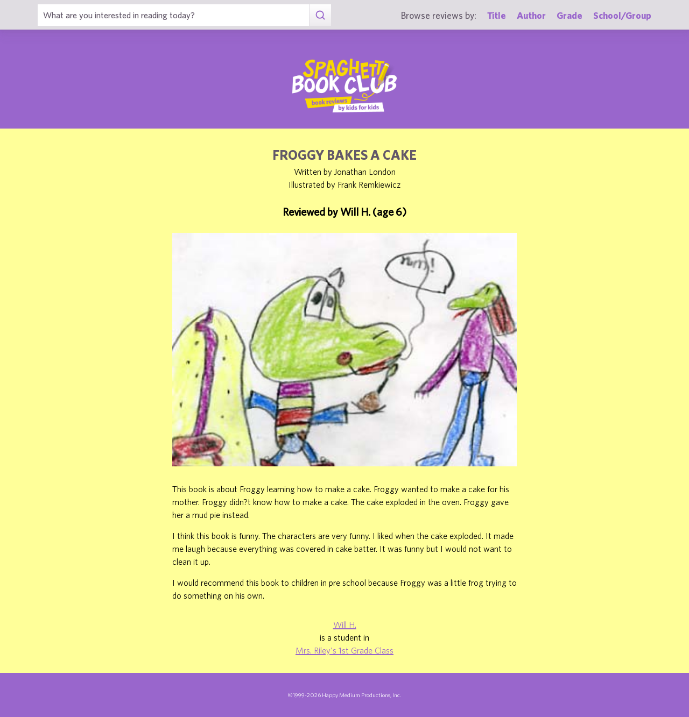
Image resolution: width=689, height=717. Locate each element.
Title (496, 15)
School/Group (622, 15)
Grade (569, 15)
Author (531, 15)
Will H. (344, 624)
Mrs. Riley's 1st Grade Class (344, 650)
